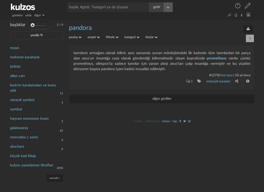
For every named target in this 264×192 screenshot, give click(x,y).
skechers (17, 147)
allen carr (17, 76)
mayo (14, 48)
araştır (94, 37)
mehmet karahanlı (24, 57)
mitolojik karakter (218, 81)
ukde (28, 15)
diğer (39, 15)
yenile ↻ (36, 35)
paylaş (75, 37)
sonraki (55, 178)
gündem (17, 15)
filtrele (112, 37)
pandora (80, 28)
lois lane (227, 75)
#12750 (214, 75)
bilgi (174, 121)
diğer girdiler (162, 99)
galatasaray (19, 128)
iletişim (166, 121)
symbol (16, 109)
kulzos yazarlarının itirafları (31, 165)
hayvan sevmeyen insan (29, 119)
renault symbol (22, 100)
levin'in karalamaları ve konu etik (33, 88)
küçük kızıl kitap (23, 156)
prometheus (216, 58)
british (15, 67)
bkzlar (152, 37)
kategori (132, 37)
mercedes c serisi (24, 137)
